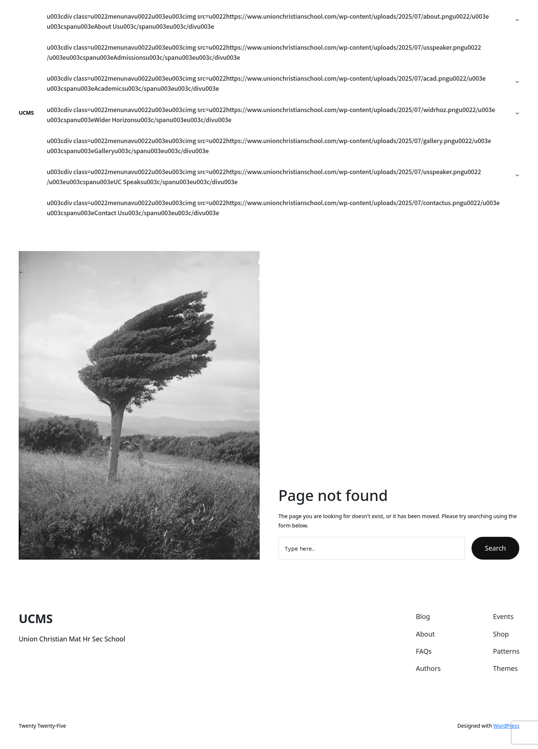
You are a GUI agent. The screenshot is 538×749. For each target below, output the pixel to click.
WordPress (506, 725)
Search (495, 548)
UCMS (26, 112)
